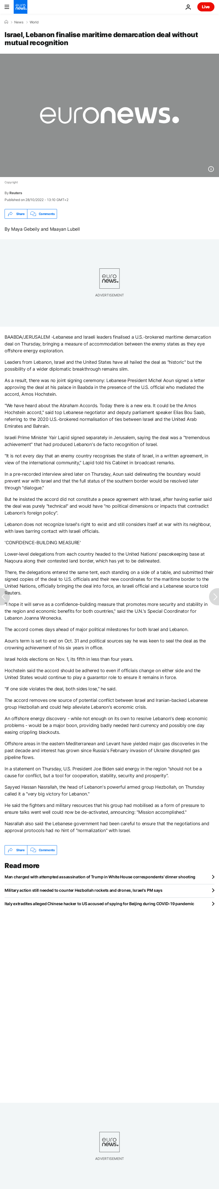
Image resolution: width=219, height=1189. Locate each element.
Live (206, 6)
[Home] (6, 22)
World (34, 22)
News (18, 22)
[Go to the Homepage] (20, 7)
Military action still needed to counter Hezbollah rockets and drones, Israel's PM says (84, 890)
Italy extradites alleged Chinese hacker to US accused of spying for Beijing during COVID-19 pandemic (99, 903)
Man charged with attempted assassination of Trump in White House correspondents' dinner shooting (100, 876)
